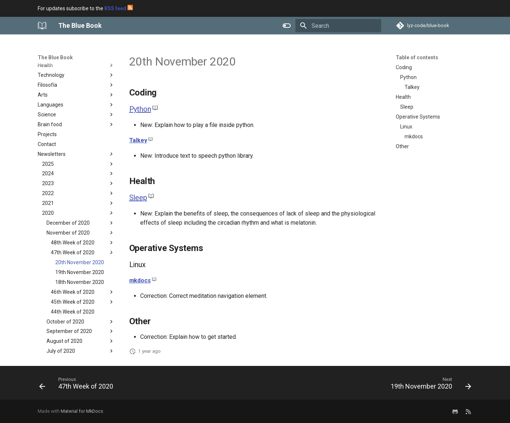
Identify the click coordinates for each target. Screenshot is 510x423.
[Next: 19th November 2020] (428, 385)
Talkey (138, 140)
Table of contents (417, 57)
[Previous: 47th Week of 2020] (78, 385)
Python (140, 109)
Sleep (138, 197)
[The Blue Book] (42, 25)
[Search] (338, 25)
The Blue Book (55, 57)
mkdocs (140, 280)
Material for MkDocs (82, 411)
